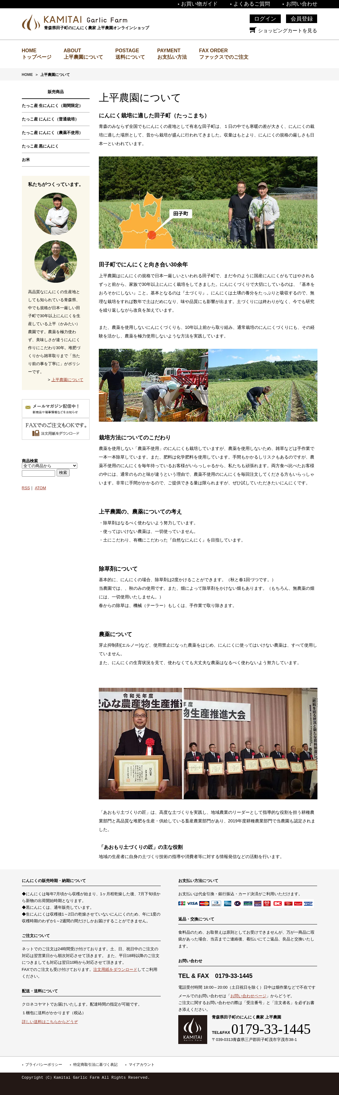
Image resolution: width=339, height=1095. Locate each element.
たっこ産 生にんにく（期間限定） (52, 105)
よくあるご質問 (251, 4)
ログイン (265, 19)
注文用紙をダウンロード (115, 969)
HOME (27, 75)
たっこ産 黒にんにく (40, 146)
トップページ (36, 57)
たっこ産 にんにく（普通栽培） (50, 119)
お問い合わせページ (248, 996)
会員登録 (302, 19)
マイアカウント (142, 1064)
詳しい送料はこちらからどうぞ (50, 1021)
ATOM (40, 488)
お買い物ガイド (199, 4)
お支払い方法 (172, 57)
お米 (26, 159)
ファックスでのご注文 (223, 57)
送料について (130, 57)
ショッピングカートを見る (283, 30)
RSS (26, 488)
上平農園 (85, 19)
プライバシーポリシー (43, 1064)
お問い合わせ (301, 4)
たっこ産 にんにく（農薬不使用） (52, 132)
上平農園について (83, 57)
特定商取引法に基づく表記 (95, 1064)
